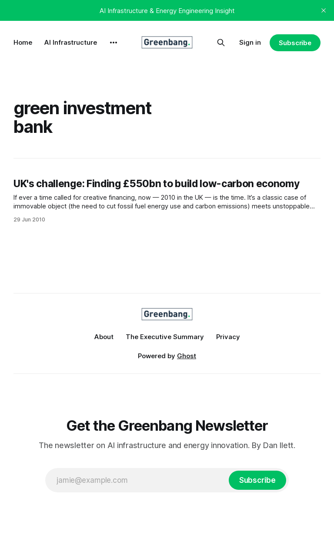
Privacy (228, 337)
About (104, 337)
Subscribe (295, 43)
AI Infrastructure (70, 42)
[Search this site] (221, 42)
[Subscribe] (257, 480)
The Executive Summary (165, 337)
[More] (113, 42)
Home (22, 42)
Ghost (186, 356)
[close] (324, 10)
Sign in (250, 42)
